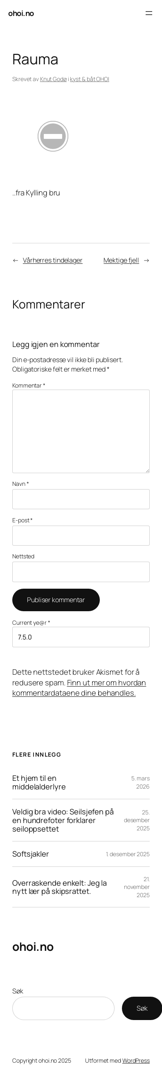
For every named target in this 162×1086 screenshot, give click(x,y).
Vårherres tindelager (53, 260)
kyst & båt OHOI (89, 79)
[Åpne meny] (149, 13)
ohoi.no (21, 13)
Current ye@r (31, 622)
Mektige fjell (121, 260)
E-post (22, 520)
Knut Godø (53, 79)
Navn (20, 483)
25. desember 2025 (137, 820)
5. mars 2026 (140, 782)
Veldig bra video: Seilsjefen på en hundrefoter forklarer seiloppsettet (63, 820)
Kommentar (28, 385)
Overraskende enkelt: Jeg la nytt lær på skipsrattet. (59, 887)
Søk (17, 990)
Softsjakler (30, 854)
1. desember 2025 (128, 854)
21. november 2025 (137, 887)
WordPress (136, 1060)
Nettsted (23, 556)
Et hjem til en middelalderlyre (39, 782)
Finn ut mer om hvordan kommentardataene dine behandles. (79, 688)
